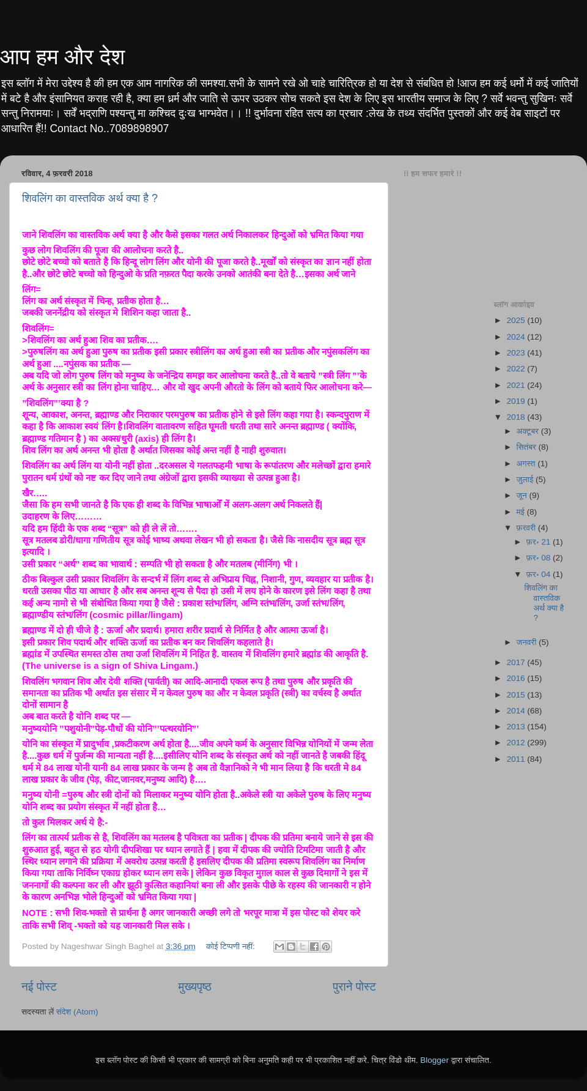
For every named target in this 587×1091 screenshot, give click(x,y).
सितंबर (528, 447)
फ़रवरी (527, 527)
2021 (516, 385)
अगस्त (527, 463)
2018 (516, 417)
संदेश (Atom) (77, 1011)
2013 (516, 726)
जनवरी (528, 642)
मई (522, 511)
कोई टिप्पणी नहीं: (231, 946)
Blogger (434, 1060)
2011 (516, 759)
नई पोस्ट (39, 986)
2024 (516, 336)
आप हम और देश (62, 56)
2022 (516, 368)
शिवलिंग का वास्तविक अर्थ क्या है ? (90, 198)
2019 (516, 401)
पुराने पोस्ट (354, 986)
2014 (516, 710)
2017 (516, 662)
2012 (516, 742)
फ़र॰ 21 (539, 541)
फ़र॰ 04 (539, 574)
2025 (516, 320)
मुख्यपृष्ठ (194, 986)
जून (523, 495)
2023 (516, 352)
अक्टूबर (529, 431)
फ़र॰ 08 (539, 557)
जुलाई (526, 479)
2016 (516, 678)
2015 (516, 694)
